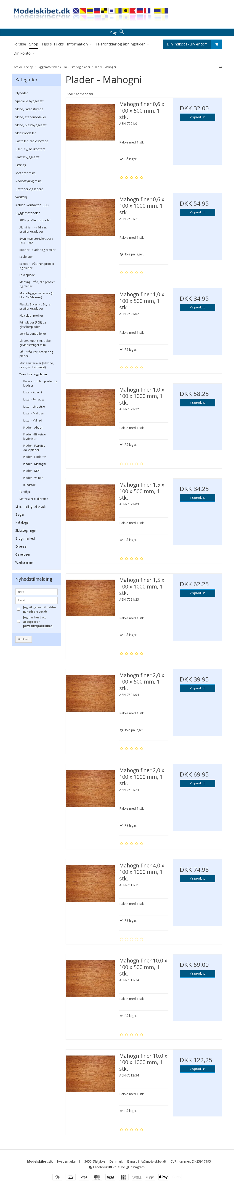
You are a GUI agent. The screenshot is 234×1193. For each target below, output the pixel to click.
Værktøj (21, 197)
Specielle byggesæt (29, 101)
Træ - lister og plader (33, 374)
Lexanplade (27, 275)
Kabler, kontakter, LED (32, 205)
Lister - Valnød (32, 420)
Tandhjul (25, 492)
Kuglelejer (26, 257)
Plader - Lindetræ (34, 457)
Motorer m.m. (25, 173)
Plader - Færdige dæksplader (34, 448)
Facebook (98, 1167)
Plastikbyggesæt (27, 157)
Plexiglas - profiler (31, 316)
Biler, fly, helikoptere (30, 149)
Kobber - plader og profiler (37, 250)
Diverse (21, 546)
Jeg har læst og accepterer (38, 621)
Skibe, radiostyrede (29, 109)
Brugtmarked (25, 538)
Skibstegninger (26, 530)
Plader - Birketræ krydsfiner (34, 436)
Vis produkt (197, 117)
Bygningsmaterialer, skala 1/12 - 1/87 (36, 241)
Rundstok (29, 485)
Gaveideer (22, 554)
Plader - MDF (31, 471)
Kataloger (22, 522)
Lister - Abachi (32, 392)
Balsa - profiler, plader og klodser (40, 383)
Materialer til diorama (33, 499)
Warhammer (24, 562)
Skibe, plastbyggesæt (31, 125)
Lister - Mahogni (33, 413)
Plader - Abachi (33, 427)
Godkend (23, 639)
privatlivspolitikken (38, 626)
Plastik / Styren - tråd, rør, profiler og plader (35, 306)
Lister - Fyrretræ (33, 399)
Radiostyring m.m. (28, 181)
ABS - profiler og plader (35, 220)
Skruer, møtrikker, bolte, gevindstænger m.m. (35, 343)
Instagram (135, 1167)
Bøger (19, 514)
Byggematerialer (27, 213)
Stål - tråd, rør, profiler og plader (36, 354)
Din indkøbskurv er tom (194, 44)
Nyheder (21, 93)
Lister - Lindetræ (34, 406)
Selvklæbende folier (32, 334)
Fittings (20, 165)
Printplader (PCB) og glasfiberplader (32, 325)
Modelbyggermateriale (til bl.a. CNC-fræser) (36, 295)
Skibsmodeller (25, 133)
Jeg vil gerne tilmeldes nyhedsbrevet (40, 609)
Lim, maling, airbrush (30, 506)
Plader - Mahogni (34, 464)
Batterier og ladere (29, 189)
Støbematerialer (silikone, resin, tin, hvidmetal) (36, 365)
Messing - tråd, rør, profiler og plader (37, 284)
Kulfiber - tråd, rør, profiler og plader (36, 266)
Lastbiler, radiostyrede (31, 141)
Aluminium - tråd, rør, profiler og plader (33, 229)
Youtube (117, 1167)
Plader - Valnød (33, 478)
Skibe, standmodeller (30, 117)
